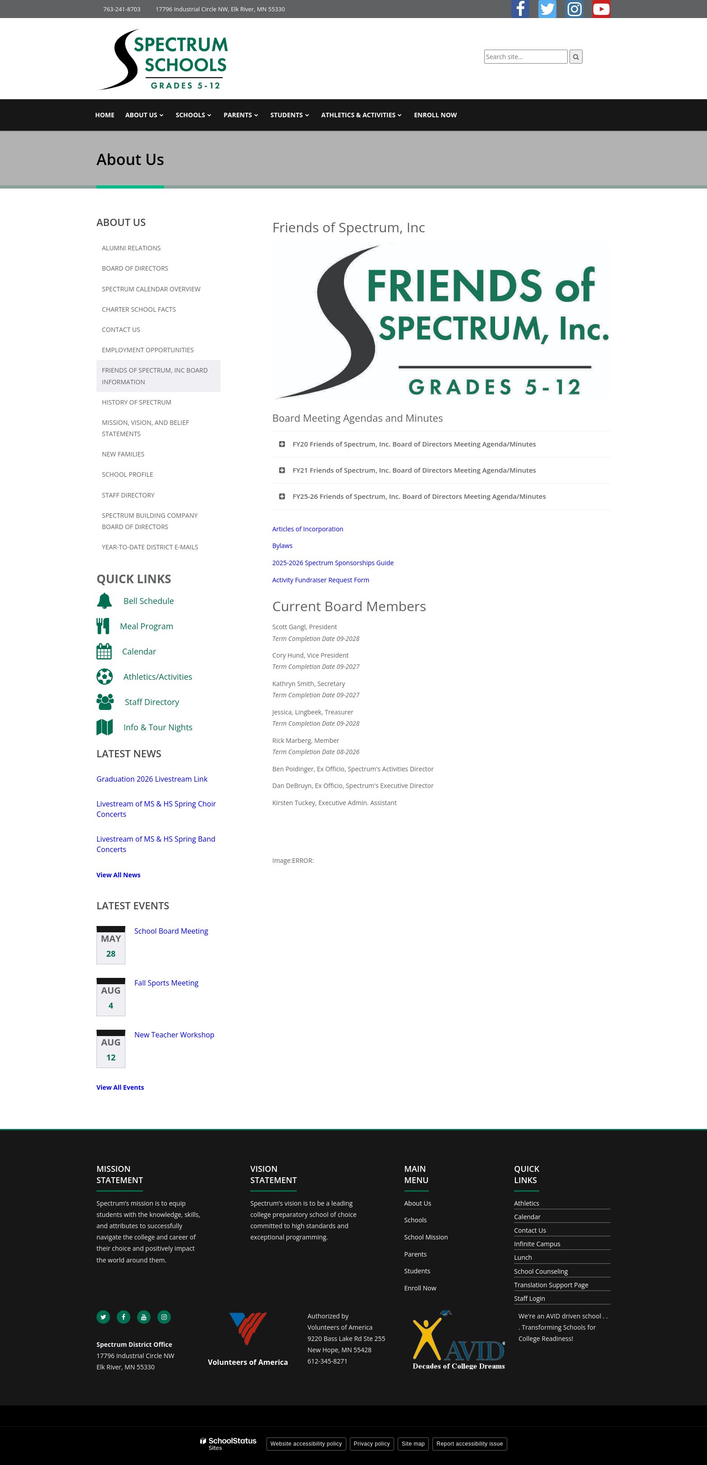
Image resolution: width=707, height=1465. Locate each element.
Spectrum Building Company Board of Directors (149, 521)
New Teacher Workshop (174, 1035)
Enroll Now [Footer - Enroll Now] (420, 1288)
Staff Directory (128, 495)
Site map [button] (413, 1444)
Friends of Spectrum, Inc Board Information (155, 376)
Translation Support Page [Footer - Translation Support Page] (551, 1285)
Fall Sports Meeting (166, 983)
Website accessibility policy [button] (306, 1444)
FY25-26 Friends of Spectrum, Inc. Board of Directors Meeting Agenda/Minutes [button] (419, 496)
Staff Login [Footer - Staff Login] (529, 1298)
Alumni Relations (131, 248)
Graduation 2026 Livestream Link (151, 779)
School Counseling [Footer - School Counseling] (541, 1271)
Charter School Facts (139, 309)
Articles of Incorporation (308, 529)
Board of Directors (135, 268)
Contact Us (121, 329)
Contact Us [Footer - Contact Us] (530, 1230)
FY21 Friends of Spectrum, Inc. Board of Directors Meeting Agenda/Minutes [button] (414, 470)
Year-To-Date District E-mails (150, 547)
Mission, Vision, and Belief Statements (145, 428)
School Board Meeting (171, 931)
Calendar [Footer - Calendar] (527, 1216)
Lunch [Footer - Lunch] (523, 1257)
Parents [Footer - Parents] (415, 1254)
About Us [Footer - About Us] (418, 1203)
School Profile (127, 474)
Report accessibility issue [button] (469, 1444)
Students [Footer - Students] (417, 1271)
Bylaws (282, 545)
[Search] (576, 57)
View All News (118, 875)
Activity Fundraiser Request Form (320, 580)
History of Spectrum (136, 402)
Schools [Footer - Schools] (415, 1220)
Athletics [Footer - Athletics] (526, 1203)
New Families (123, 454)
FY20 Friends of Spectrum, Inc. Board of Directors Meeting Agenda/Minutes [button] (414, 443)
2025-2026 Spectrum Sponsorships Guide (333, 562)
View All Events (120, 1087)
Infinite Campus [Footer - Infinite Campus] (537, 1243)
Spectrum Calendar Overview (151, 289)
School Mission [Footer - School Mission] (426, 1237)
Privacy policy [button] (372, 1444)
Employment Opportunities (161, 352)
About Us (121, 222)
